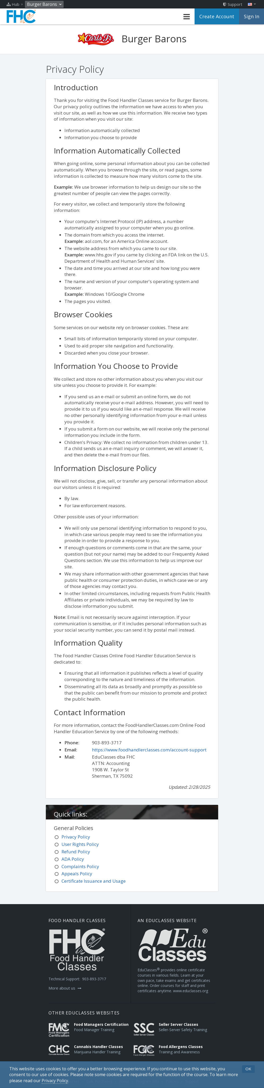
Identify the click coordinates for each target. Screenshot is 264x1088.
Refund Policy (75, 852)
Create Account (216, 16)
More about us (65, 988)
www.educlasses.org (190, 990)
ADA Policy (72, 859)
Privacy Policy (75, 837)
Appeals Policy (76, 874)
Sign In (251, 16)
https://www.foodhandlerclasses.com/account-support (149, 750)
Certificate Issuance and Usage (93, 881)
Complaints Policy (80, 866)
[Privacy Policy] (55, 1081)
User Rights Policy (80, 844)
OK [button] (248, 1068)
